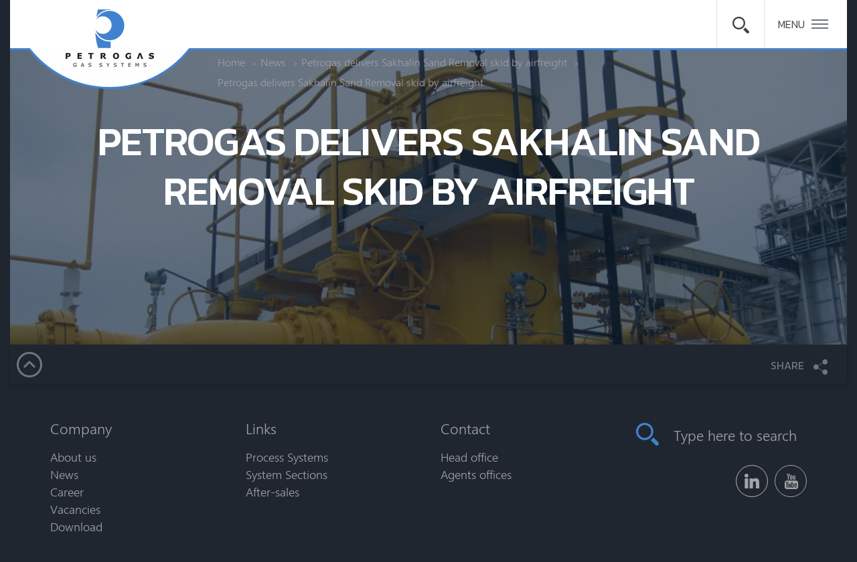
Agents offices (476, 474)
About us (73, 457)
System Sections (286, 474)
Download (76, 527)
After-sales (272, 492)
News (64, 474)
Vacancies (75, 509)
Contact (465, 428)
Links (261, 428)
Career (67, 492)
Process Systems (287, 457)
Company (81, 428)
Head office (469, 457)
